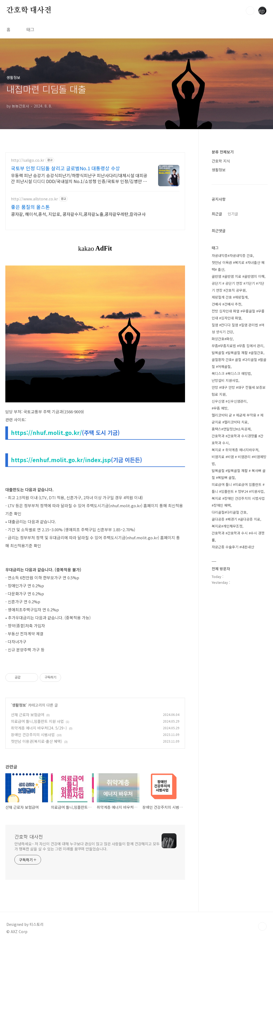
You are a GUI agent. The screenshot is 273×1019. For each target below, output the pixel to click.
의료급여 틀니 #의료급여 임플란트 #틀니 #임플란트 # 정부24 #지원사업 (238, 488)
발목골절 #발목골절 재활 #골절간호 (237, 352)
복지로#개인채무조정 (227, 526)
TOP (262, 1001)
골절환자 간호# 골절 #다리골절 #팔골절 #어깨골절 (239, 363)
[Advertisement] (95, 696)
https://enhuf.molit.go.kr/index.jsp (61, 460)
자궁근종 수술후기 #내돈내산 (233, 546)
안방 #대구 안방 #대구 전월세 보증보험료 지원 (239, 391)
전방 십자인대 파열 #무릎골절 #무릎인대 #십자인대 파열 (238, 314)
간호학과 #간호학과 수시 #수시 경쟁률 (238, 536)
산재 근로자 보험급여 (27, 789)
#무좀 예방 (219, 408)
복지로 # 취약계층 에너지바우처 (235, 449)
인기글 (233, 213)
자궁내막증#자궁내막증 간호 (232, 255)
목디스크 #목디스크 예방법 (231, 373)
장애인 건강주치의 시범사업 (33, 809)
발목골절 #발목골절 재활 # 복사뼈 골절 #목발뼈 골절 (239, 474)
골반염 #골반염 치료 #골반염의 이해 (238, 276)
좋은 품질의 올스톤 (30, 207)
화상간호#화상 (222, 338)
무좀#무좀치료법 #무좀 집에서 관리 (237, 345)
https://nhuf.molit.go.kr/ (46, 433)
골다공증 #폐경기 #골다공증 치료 (236, 519)
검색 (250, 11)
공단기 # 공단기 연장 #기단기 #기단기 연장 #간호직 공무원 (238, 287)
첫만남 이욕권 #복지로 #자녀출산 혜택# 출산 (238, 266)
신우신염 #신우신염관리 (229, 401)
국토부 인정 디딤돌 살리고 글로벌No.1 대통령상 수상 (65, 168)
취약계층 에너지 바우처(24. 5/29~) (39, 802)
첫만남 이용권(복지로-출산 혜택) (36, 816)
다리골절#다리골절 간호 (229, 512)
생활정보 (19, 779)
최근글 (217, 213)
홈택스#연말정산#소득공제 (231, 428)
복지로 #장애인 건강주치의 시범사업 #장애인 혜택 (238, 502)
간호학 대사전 (28, 10)
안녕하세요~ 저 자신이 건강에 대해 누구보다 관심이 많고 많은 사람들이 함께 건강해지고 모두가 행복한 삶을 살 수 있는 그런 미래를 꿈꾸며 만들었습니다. (87, 921)
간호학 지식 (221, 161)
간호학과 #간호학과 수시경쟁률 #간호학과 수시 (237, 439)
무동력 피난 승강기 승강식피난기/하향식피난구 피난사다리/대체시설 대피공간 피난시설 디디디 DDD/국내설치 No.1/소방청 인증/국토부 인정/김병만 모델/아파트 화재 (79, 178)
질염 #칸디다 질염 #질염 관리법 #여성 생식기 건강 (238, 328)
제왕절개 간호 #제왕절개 (230, 297)
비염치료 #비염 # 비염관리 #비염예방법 (239, 460)
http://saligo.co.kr (27, 160)
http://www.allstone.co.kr (34, 199)
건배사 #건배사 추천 (226, 304)
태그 (30, 29)
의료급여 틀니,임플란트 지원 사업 (37, 796)
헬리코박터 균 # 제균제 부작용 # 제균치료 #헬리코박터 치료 (237, 419)
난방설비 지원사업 (225, 380)
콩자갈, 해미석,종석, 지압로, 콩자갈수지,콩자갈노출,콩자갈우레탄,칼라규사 (78, 214)
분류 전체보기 (223, 151)
